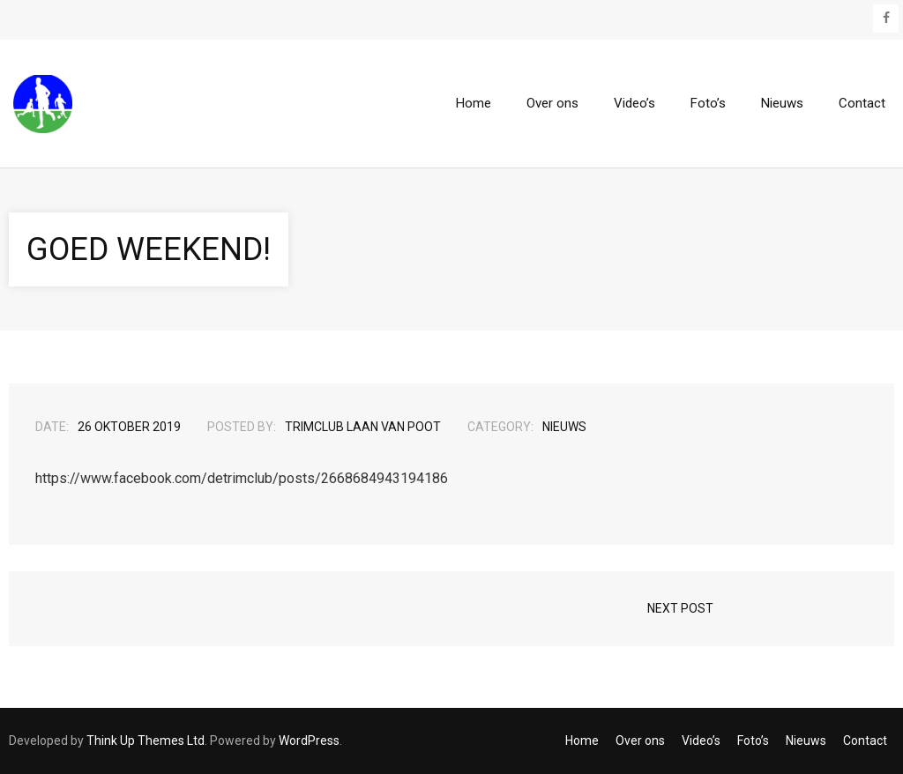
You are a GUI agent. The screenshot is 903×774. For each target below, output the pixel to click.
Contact (865, 740)
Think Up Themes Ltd (145, 740)
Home (582, 740)
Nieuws (564, 427)
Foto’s (753, 740)
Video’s (701, 740)
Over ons (640, 740)
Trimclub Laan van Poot (363, 427)
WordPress (309, 740)
